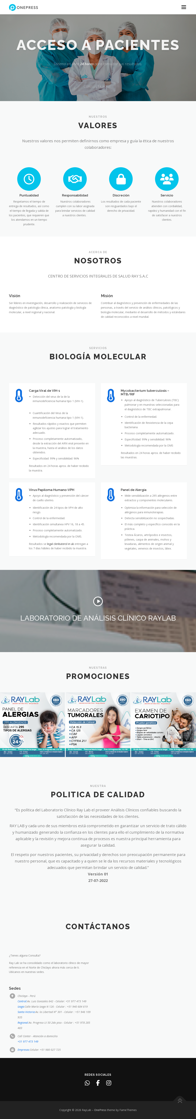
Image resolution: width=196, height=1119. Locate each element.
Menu (183, 7)
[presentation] (6, 725)
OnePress (100, 1110)
